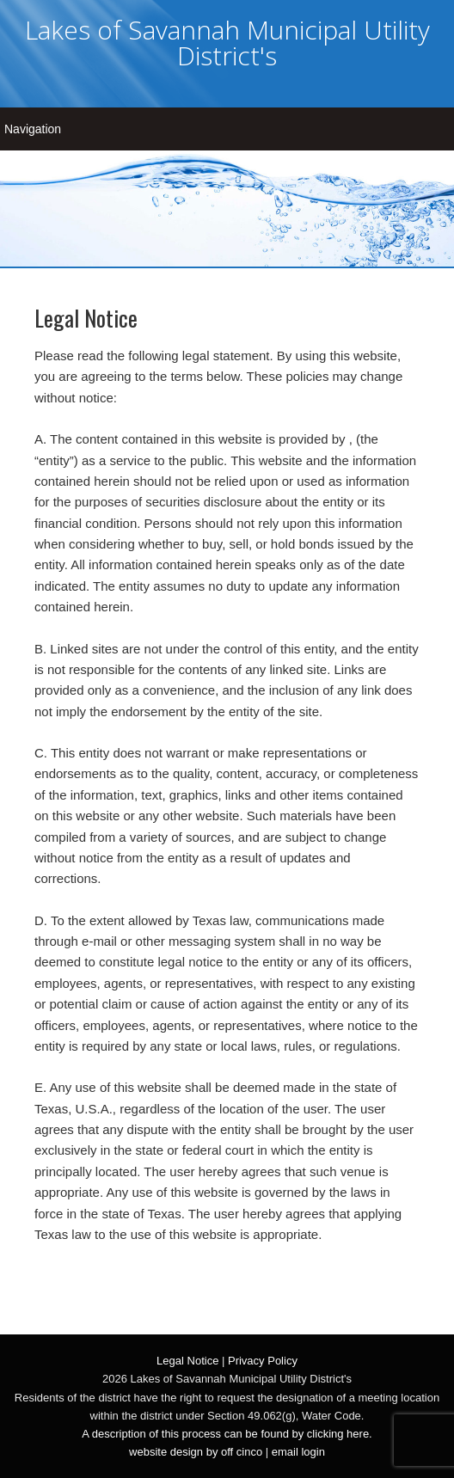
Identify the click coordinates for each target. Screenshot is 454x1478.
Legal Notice (187, 1360)
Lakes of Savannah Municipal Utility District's (227, 42)
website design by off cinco (195, 1451)
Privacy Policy (263, 1360)
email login (298, 1451)
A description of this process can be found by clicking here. (226, 1433)
